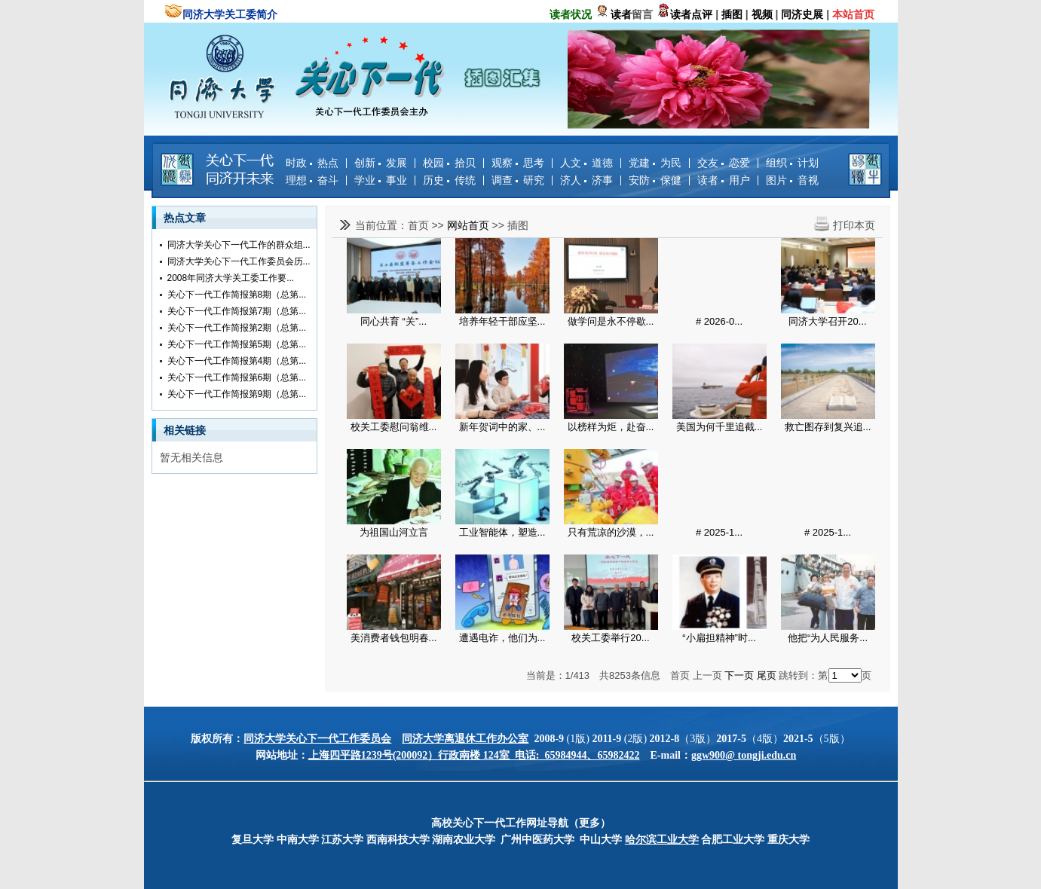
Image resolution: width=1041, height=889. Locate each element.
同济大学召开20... (827, 321)
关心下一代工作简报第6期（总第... (237, 377)
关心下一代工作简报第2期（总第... (237, 327)
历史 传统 (449, 180)
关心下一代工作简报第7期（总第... (237, 311)
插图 (517, 225)
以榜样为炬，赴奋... (611, 426)
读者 (621, 14)
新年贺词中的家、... (502, 426)
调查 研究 (517, 180)
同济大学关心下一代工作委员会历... (239, 261)
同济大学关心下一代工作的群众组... (239, 245)
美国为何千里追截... (719, 426)
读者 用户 (723, 180)
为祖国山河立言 (394, 532)
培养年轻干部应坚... (502, 321)
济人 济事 (586, 180)
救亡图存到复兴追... (828, 426)
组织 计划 (792, 163)
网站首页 (468, 225)
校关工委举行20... (610, 637)
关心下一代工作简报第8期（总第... (237, 294)
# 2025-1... (719, 532)
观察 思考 (517, 163)
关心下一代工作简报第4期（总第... (237, 361)
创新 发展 (380, 163)
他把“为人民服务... (828, 637)
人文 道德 (586, 163)
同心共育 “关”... (393, 321)
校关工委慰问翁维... (394, 426)
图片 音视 (792, 180)
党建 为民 (655, 163)
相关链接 (185, 430)
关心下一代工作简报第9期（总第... (237, 394)
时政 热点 (312, 163)
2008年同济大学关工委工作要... (231, 278)
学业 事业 (380, 180)
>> (438, 225)
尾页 (766, 675)
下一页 (739, 675)
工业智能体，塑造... (502, 532)
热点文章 (185, 218)
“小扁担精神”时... (719, 637)
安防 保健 (655, 180)
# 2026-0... (719, 321)
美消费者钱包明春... (394, 637)
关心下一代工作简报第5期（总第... (237, 344)
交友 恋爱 (723, 163)
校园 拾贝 (449, 163)
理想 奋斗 (312, 180)
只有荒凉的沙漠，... (611, 532)
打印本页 (854, 225)
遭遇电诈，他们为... (502, 637)
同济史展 (802, 14)
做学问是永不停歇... (611, 321)
